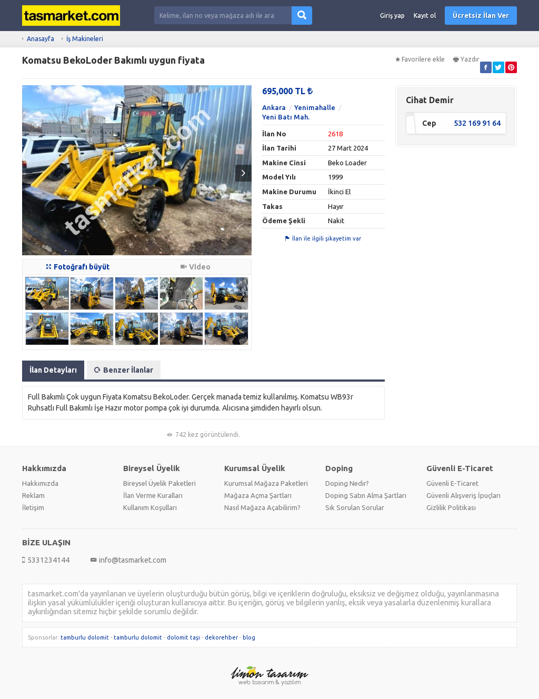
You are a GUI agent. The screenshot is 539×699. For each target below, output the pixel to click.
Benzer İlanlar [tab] (123, 370)
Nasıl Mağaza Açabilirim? (262, 507)
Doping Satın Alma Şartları (365, 495)
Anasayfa (40, 38)
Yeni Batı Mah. (286, 117)
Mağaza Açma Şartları (258, 495)
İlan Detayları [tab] (53, 370)
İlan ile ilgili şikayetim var (323, 238)
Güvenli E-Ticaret (452, 483)
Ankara (274, 107)
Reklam (33, 495)
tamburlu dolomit (85, 637)
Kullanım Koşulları (150, 507)
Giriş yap (392, 15)
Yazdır (466, 59)
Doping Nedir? (347, 483)
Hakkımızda (40, 483)
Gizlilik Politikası (451, 507)
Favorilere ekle (420, 59)
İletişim (33, 507)
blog (249, 637)
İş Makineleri (84, 38)
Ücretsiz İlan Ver (481, 15)
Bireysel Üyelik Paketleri (159, 483)
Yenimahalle (314, 107)
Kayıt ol (425, 15)
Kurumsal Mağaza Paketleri (266, 483)
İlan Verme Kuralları (153, 495)
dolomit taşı (183, 637)
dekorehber (221, 637)
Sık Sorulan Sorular (354, 507)
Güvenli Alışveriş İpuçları (463, 495)
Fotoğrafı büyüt (77, 267)
